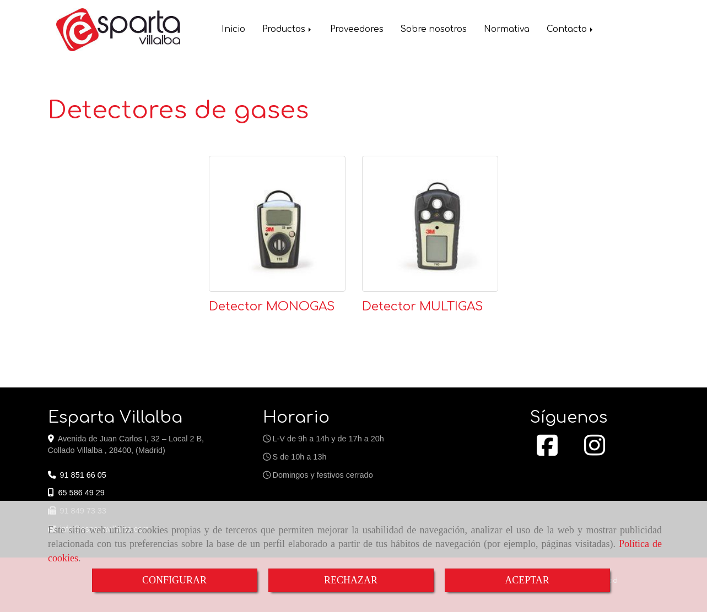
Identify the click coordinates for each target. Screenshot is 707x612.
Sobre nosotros (434, 30)
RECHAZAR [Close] (350, 580)
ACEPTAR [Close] (527, 580)
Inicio (233, 30)
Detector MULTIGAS (422, 306)
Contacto (571, 30)
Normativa (507, 30)
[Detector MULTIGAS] (430, 224)
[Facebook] (547, 451)
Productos (287, 30)
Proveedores (357, 30)
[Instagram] (594, 451)
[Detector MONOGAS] (277, 224)
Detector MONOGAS (271, 306)
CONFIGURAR (174, 580)
